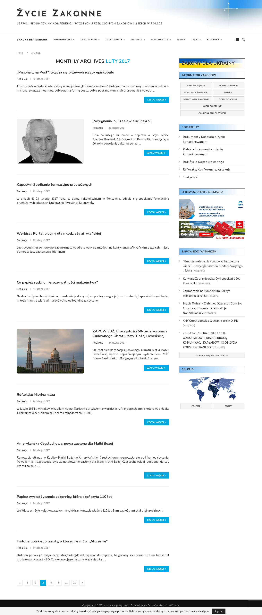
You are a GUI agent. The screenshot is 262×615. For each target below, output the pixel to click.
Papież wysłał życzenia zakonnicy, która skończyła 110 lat (64, 496)
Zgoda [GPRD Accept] (219, 611)
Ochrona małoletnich (212, 113)
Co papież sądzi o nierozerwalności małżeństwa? (57, 282)
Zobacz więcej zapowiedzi (212, 355)
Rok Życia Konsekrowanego (203, 162)
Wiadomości (63, 39)
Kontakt (213, 39)
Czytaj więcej (156, 99)
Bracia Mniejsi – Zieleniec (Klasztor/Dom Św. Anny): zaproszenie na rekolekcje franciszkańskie (212, 308)
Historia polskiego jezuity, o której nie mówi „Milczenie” (62, 541)
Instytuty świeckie (195, 92)
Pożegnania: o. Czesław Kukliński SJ (122, 121)
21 (74, 582)
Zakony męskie (196, 85)
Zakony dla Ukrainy (32, 39)
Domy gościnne (228, 99)
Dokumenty (114, 39)
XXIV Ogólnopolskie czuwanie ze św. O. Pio (211, 320)
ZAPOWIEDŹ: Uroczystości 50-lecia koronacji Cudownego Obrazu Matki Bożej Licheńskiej (130, 333)
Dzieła (228, 92)
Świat (228, 406)
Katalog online (212, 106)
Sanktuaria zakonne (196, 99)
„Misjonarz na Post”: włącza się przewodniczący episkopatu (65, 72)
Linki (194, 39)
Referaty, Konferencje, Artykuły (207, 169)
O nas (181, 39)
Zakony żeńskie (228, 85)
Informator (159, 39)
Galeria (136, 39)
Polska (195, 406)
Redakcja (22, 79)
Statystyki (191, 177)
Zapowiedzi (88, 39)
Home (20, 52)
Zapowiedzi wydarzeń (199, 251)
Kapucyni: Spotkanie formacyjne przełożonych (54, 184)
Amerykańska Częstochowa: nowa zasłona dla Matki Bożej (65, 443)
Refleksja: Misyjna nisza (36, 394)
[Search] (243, 39)
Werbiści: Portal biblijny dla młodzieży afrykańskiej (59, 233)
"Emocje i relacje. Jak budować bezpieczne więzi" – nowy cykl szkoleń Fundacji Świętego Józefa (213, 266)
